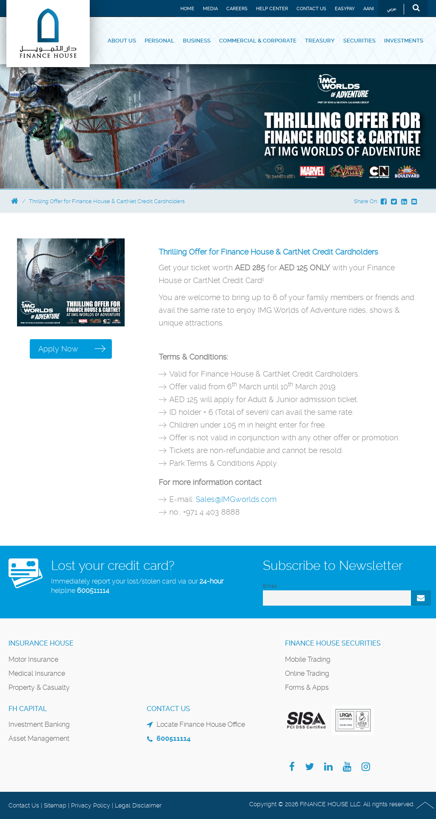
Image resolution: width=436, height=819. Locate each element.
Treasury (320, 40)
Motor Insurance (33, 659)
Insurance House (41, 643)
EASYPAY (345, 8)
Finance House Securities (333, 643)
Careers (237, 8)
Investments (403, 40)
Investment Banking (39, 724)
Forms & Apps (307, 687)
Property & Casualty (39, 687)
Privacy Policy (90, 805)
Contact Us (311, 8)
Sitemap (55, 805)
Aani (368, 8)
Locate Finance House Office (201, 724)
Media (210, 8)
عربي (391, 9)
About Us (122, 40)
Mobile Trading (308, 659)
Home (187, 8)
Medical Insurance (37, 673)
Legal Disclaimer (138, 805)
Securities (359, 40)
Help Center (272, 8)
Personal (159, 40)
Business (197, 40)
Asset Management (39, 738)
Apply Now (58, 348)
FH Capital (28, 709)
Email (270, 586)
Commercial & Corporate (257, 40)
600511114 (93, 591)
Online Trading (307, 673)
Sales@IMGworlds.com (236, 499)
